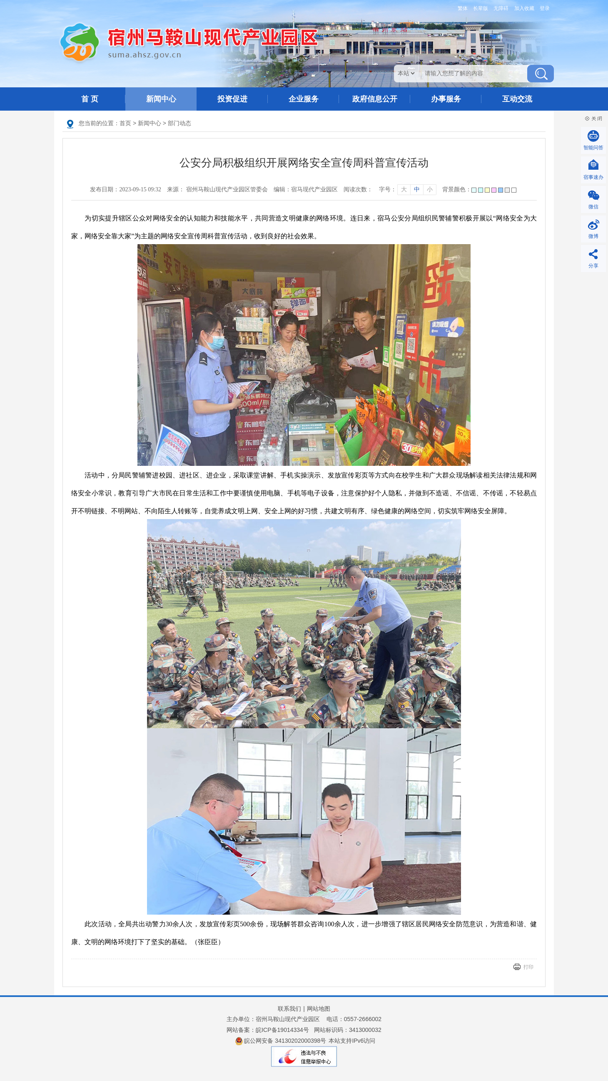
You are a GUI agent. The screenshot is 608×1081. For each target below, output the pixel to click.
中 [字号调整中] (417, 189)
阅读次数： (358, 189)
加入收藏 (524, 8)
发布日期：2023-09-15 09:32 (125, 189)
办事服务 (446, 99)
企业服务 (304, 99)
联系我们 (289, 1008)
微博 (593, 236)
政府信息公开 (374, 99)
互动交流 (517, 99)
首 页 (89, 99)
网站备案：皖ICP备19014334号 (268, 1030)
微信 (593, 207)
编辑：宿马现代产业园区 (306, 189)
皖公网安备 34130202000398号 (280, 1041)
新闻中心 (161, 99)
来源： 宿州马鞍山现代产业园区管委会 (217, 189)
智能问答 (593, 148)
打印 (528, 967)
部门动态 (179, 123)
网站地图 (318, 1008)
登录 (545, 8)
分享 (593, 266)
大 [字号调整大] (404, 189)
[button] (479, 8)
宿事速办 (593, 177)
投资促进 (232, 99)
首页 (125, 123)
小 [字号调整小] (430, 189)
